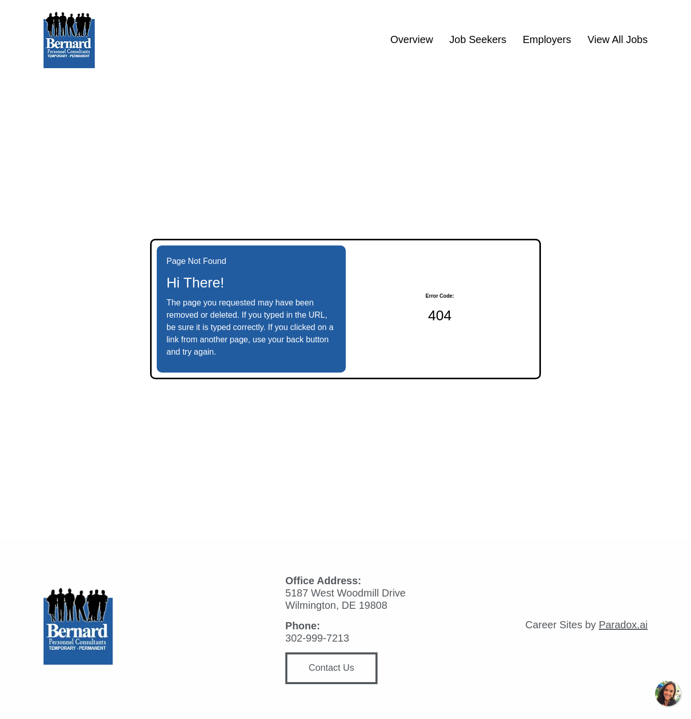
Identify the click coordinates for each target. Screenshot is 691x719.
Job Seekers (477, 39)
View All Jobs (617, 39)
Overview (411, 39)
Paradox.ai (623, 624)
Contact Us (331, 668)
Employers (547, 39)
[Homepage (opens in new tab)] (69, 39)
